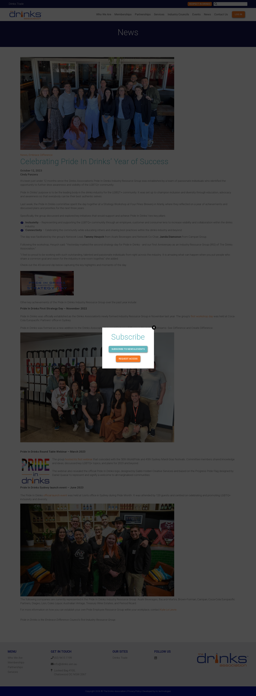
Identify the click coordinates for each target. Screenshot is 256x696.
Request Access (128, 358)
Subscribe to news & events (128, 349)
